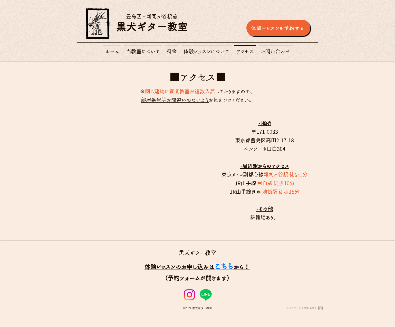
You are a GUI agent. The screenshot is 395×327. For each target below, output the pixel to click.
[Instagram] (189, 295)
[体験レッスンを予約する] (278, 28)
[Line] (205, 295)
